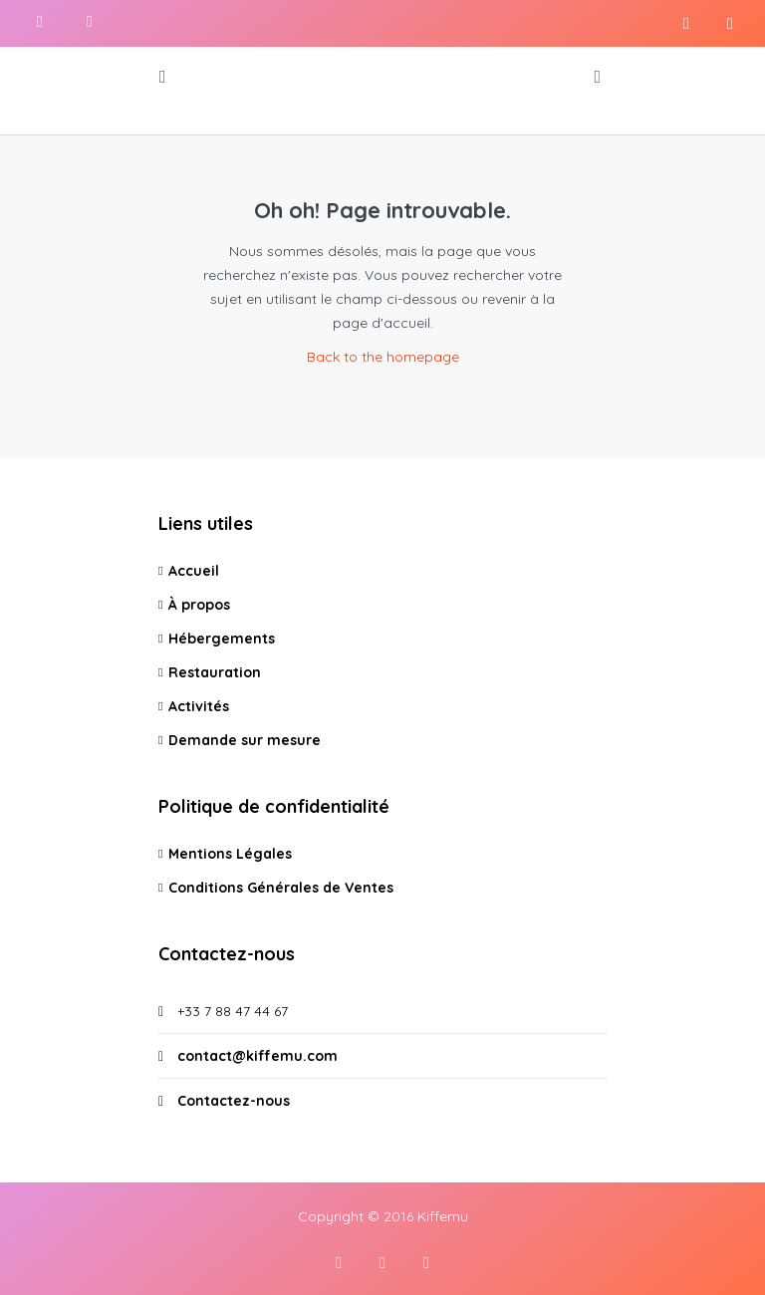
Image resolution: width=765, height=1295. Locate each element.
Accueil (193, 571)
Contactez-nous (233, 1101)
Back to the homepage (383, 357)
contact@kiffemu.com (257, 1056)
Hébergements (221, 639)
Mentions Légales (230, 854)
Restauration (214, 672)
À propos (199, 605)
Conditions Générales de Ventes (280, 888)
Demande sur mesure (244, 740)
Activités (198, 706)
